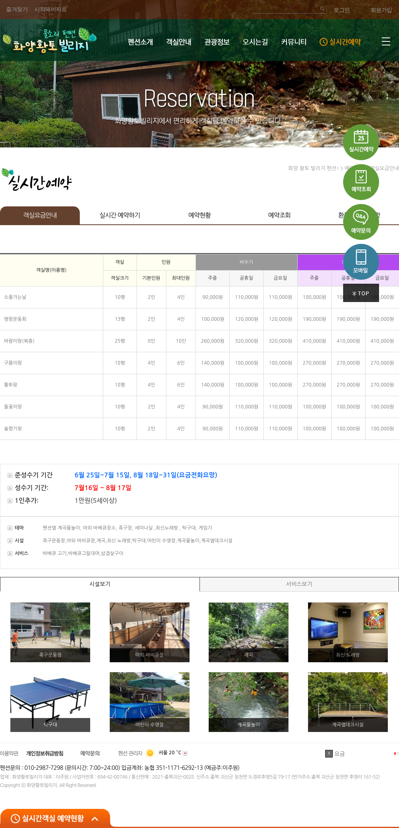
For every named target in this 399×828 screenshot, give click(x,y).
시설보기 (100, 584)
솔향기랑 (13, 428)
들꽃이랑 (13, 406)
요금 (339, 754)
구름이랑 (13, 363)
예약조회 (279, 215)
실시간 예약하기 (119, 215)
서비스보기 (299, 584)
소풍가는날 (15, 297)
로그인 (342, 10)
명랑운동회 (15, 319)
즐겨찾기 (17, 9)
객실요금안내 (40, 215)
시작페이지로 (50, 9)
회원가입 (381, 10)
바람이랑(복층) (19, 341)
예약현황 (199, 215)
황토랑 (11, 385)
